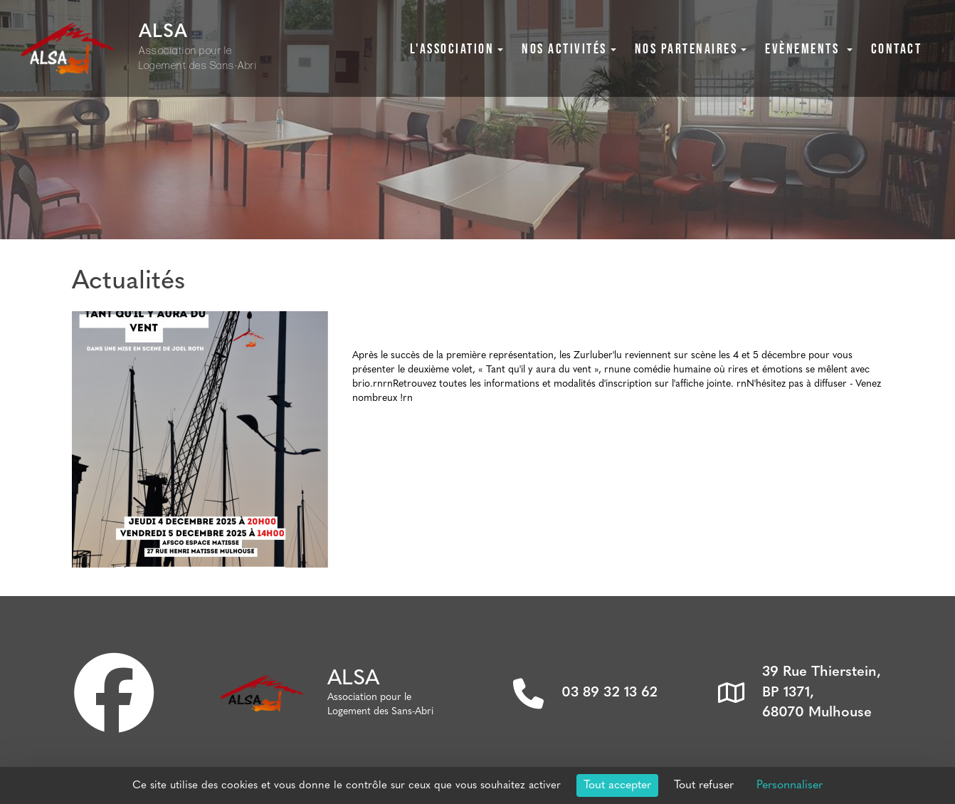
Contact (896, 48)
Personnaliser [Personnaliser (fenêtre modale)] (789, 785)
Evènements (809, 48)
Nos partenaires (691, 48)
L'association (457, 48)
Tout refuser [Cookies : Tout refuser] (704, 785)
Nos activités (569, 48)
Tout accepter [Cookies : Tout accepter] (617, 785)
